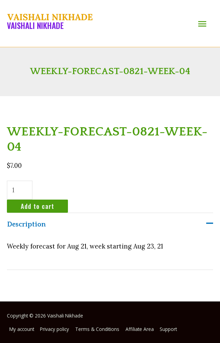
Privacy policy (54, 329)
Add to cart (37, 206)
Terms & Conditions (97, 329)
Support (168, 329)
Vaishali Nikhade (35, 25)
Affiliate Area (140, 329)
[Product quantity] (19, 190)
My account (21, 329)
